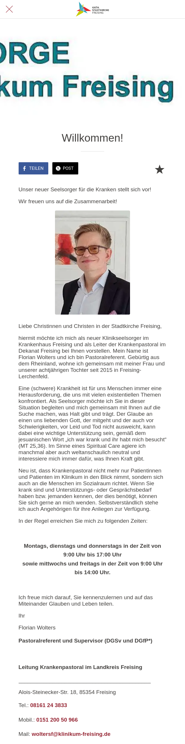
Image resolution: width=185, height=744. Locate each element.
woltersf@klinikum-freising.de (71, 734)
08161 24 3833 (48, 705)
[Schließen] (9, 9)
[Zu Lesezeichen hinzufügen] (159, 169)
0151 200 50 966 (57, 720)
